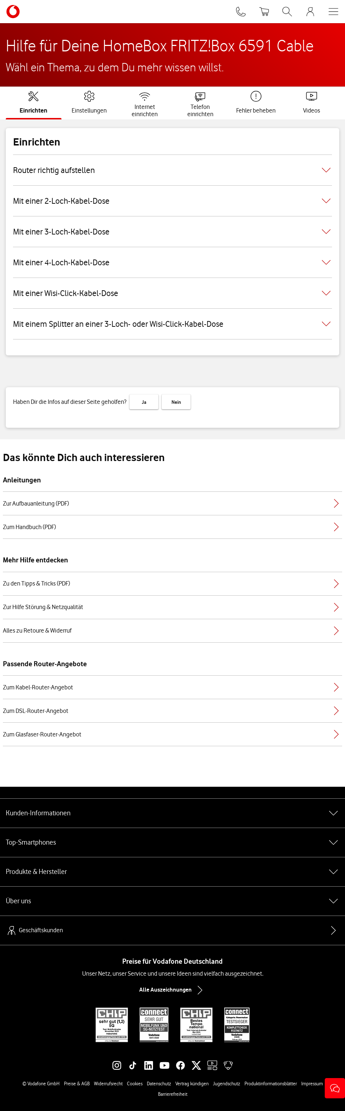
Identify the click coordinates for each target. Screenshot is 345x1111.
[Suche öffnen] (287, 11)
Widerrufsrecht (108, 1083)
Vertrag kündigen (192, 1083)
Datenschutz (159, 1083)
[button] (335, 1088)
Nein (176, 402)
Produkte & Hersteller (172, 872)
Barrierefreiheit (172, 1094)
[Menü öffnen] (333, 11)
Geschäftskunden (34, 930)
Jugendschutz (226, 1083)
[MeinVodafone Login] (310, 11)
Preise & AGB (77, 1083)
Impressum (312, 1083)
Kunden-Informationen (172, 813)
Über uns (172, 901)
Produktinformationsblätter (270, 1083)
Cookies (134, 1083)
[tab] (33, 102)
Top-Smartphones (172, 842)
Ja (144, 402)
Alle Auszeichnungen (172, 990)
